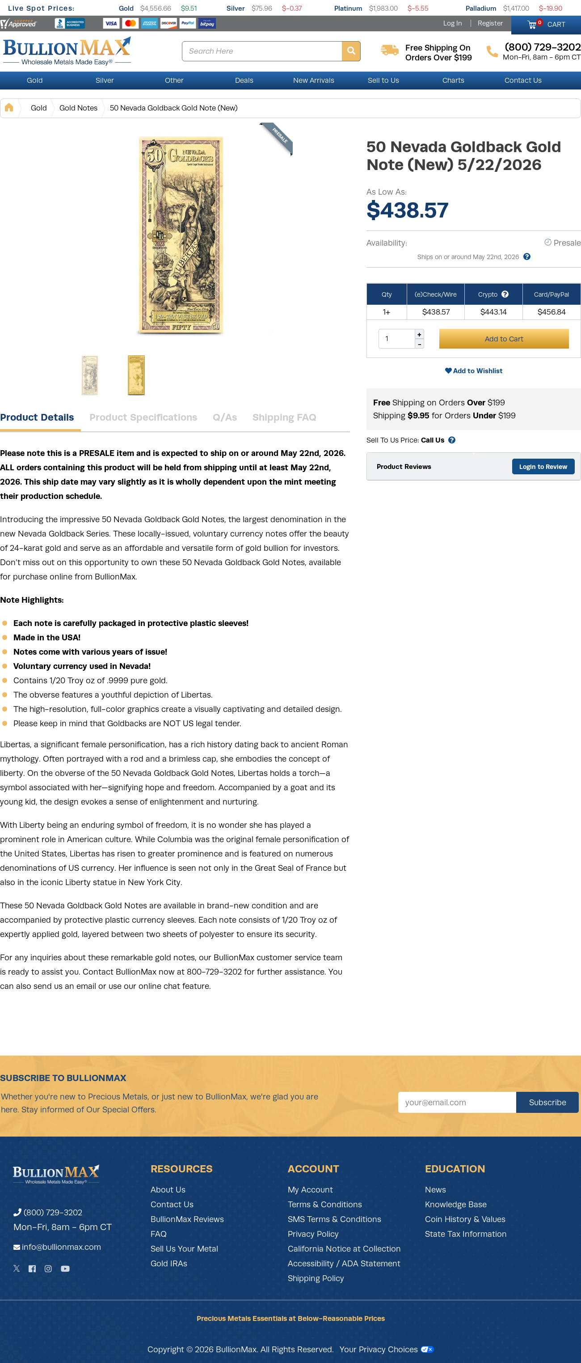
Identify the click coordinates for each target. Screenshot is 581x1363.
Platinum (348, 8)
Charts (453, 81)
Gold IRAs (169, 1263)
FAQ (159, 1234)
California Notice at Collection (344, 1248)
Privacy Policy (313, 1234)
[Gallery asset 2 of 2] (136, 375)
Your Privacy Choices (387, 1349)
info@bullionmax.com (61, 1247)
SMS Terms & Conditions (334, 1219)
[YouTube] (65, 1269)
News (435, 1189)
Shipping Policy (316, 1278)
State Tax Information (466, 1234)
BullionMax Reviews (187, 1219)
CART (550, 23)
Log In (452, 23)
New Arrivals (313, 81)
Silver (236, 8)
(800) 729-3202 (47, 1212)
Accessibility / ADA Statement (344, 1263)
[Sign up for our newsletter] (457, 1102)
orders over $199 (438, 57)
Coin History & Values (465, 1219)
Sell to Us (383, 81)
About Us (168, 1189)
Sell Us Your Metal (184, 1248)
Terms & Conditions (325, 1204)
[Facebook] (32, 1269)
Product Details (37, 417)
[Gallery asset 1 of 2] (178, 237)
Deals (244, 81)
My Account (310, 1189)
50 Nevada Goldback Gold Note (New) (174, 108)
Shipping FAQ (284, 417)
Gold (126, 8)
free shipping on (438, 47)
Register (490, 23)
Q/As (225, 417)
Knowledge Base (456, 1204)
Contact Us (523, 81)
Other (174, 81)
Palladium (481, 8)
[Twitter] (16, 1269)
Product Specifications (143, 417)
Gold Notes (78, 108)
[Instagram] (48, 1269)
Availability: (386, 243)
